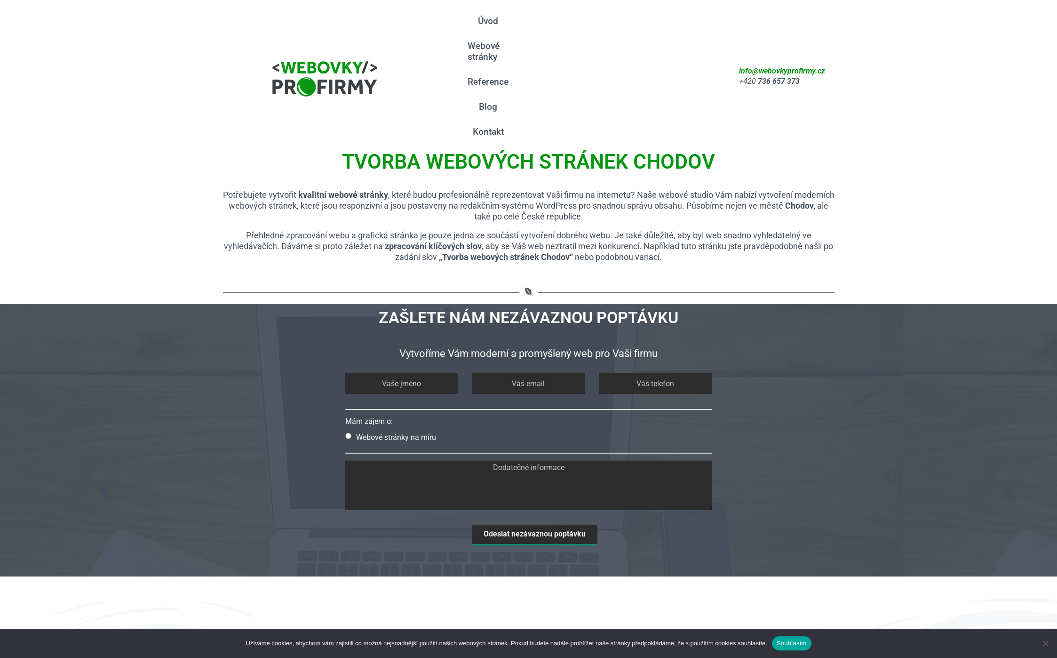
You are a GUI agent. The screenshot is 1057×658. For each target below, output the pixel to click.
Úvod (492, 30)
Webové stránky (548, 30)
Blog (659, 30)
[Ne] (1045, 643)
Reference (615, 30)
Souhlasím (792, 643)
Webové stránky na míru (390, 345)
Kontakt (697, 30)
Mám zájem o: (369, 329)
